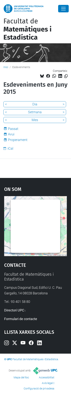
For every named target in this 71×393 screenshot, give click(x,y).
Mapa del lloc (21, 377)
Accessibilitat (46, 377)
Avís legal (47, 383)
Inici (5, 67)
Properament (17, 140)
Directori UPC (14, 310)
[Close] (63, 8)
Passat (13, 129)
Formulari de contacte (20, 319)
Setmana (35, 112)
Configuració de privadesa (39, 388)
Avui (11, 134)
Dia (34, 104)
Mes (35, 120)
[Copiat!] (66, 76)
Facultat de (27, 29)
